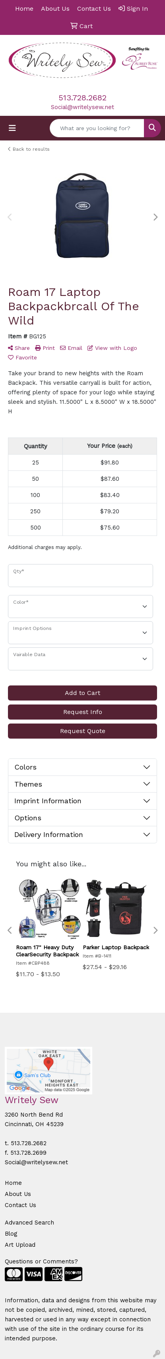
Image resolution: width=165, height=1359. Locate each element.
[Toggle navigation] (12, 128)
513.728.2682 (82, 97)
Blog (11, 1233)
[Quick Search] (97, 128)
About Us (18, 1194)
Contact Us (20, 1205)
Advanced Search (29, 1222)
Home (13, 1182)
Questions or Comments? (41, 1261)
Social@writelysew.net (82, 107)
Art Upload (20, 1244)
